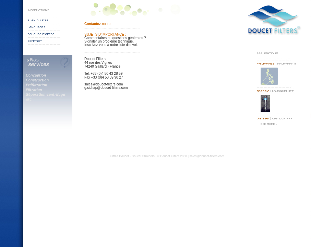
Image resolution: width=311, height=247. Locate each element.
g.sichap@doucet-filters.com (106, 88)
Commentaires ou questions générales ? (115, 38)
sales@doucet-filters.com (103, 84)
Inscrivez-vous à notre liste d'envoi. (110, 45)
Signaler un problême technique (108, 41)
